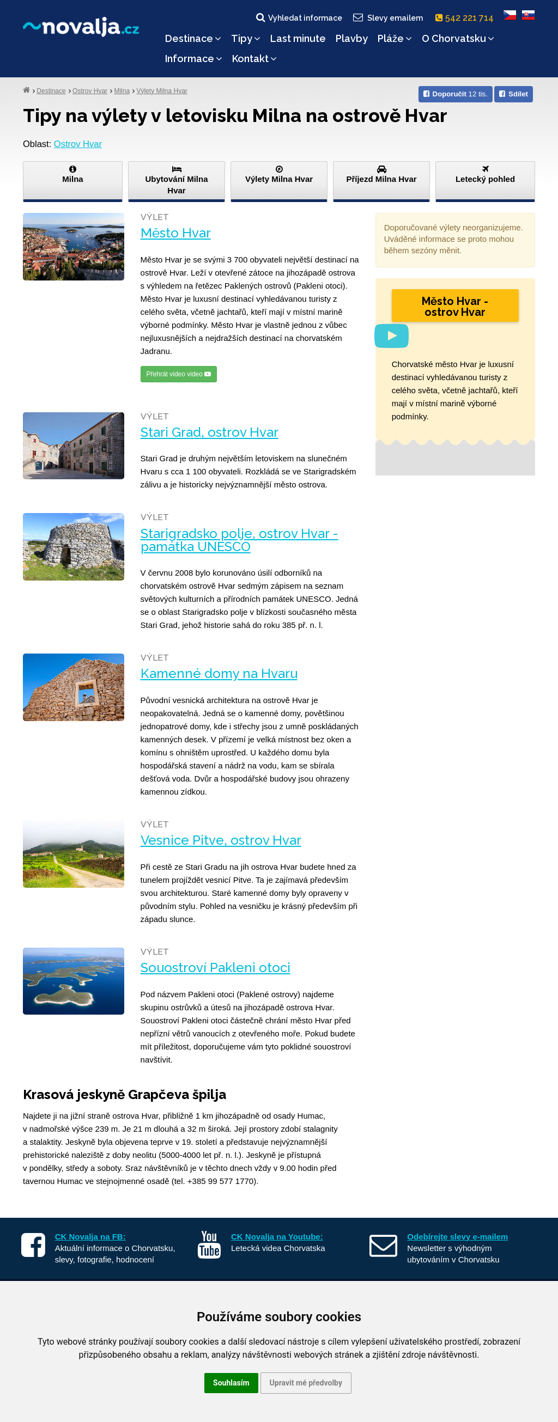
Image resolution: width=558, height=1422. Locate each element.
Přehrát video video (179, 374)
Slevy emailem (387, 17)
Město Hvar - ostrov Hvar (455, 307)
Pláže (395, 38)
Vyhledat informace (298, 17)
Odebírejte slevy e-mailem (457, 1236)
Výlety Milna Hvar (161, 91)
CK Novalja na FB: (90, 1236)
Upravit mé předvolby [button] (306, 1382)
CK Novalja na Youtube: (277, 1236)
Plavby (352, 38)
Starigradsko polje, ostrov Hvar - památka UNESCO (239, 540)
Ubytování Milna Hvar (176, 180)
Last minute (298, 38)
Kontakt (254, 58)
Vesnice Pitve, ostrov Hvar (221, 840)
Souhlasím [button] (231, 1382)
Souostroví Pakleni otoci (215, 967)
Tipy (245, 38)
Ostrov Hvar (89, 91)
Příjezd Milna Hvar (381, 174)
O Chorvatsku (458, 38)
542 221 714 (466, 18)
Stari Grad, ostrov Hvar (209, 432)
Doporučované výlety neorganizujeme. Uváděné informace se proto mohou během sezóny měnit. (453, 239)
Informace (193, 58)
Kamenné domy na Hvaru (219, 673)
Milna (122, 91)
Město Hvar (176, 233)
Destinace (193, 38)
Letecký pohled (485, 174)
